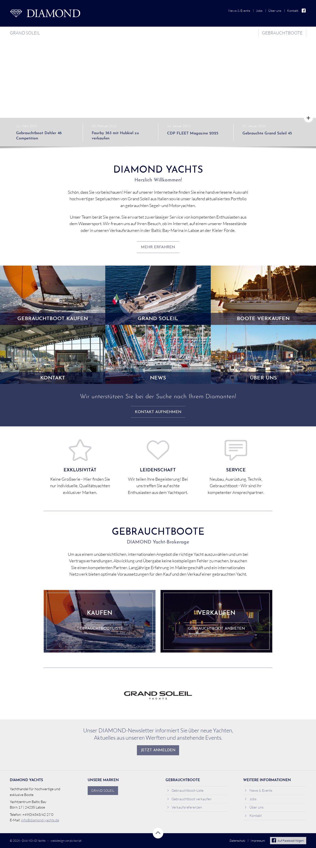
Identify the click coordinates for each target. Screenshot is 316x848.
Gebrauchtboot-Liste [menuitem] (185, 790)
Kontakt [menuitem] (292, 11)
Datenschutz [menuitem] (237, 840)
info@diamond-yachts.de (40, 820)
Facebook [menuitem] (304, 10)
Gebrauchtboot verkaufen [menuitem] (189, 799)
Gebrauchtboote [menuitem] (282, 32)
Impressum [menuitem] (258, 840)
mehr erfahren (158, 247)
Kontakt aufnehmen (158, 412)
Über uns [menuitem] (274, 11)
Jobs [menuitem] (259, 11)
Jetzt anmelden (158, 750)
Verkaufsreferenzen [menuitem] (184, 807)
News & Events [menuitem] (239, 11)
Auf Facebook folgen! (288, 840)
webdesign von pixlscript (65, 840)
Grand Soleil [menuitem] (25, 32)
